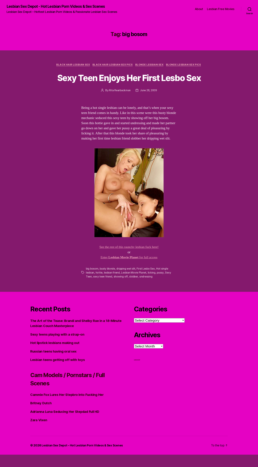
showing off (122, 289)
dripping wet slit (126, 281)
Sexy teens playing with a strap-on (58, 347)
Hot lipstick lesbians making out (56, 355)
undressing (147, 289)
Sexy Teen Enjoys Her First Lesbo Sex (129, 83)
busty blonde (108, 281)
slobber (134, 289)
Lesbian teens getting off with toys (59, 372)
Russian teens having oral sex (54, 364)
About (199, 9)
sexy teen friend (103, 289)
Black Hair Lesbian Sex (72, 65)
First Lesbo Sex (147, 281)
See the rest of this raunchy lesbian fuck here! (129, 259)
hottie (99, 285)
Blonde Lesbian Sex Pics (185, 65)
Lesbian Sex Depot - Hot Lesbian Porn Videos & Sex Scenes (60, 7)
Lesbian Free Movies (220, 9)
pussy (161, 285)
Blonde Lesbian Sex (150, 65)
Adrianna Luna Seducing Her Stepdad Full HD (67, 424)
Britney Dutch (41, 415)
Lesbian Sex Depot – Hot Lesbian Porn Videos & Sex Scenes (83, 457)
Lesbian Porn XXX (137, 371)
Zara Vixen (39, 432)
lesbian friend (112, 285)
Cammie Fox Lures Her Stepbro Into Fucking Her (69, 407)
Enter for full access (129, 270)
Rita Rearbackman (119, 103)
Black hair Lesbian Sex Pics (112, 65)
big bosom (92, 281)
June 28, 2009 (149, 103)
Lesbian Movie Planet (135, 285)
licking (153, 285)
